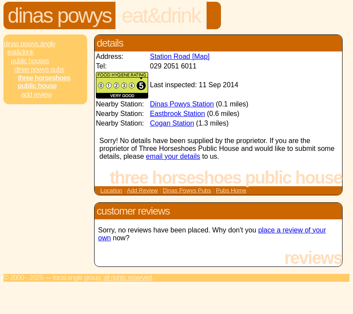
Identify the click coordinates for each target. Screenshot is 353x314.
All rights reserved (127, 277)
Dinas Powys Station (182, 104)
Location (111, 190)
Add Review (142, 190)
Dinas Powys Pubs (39, 69)
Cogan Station (172, 123)
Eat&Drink (161, 15)
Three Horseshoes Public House (44, 81)
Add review (36, 94)
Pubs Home (231, 190)
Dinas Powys (60, 15)
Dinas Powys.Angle (29, 44)
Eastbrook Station (177, 113)
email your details (173, 156)
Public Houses (30, 61)
